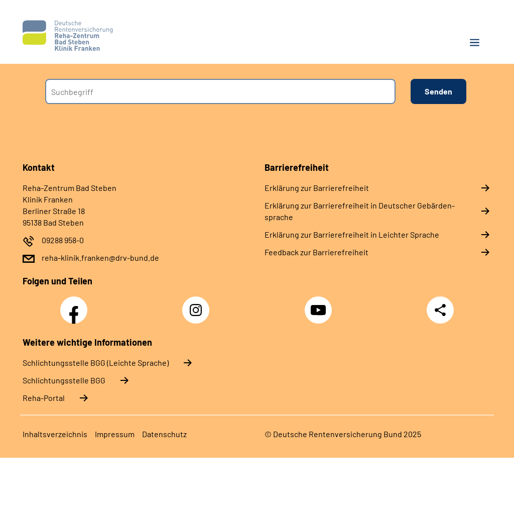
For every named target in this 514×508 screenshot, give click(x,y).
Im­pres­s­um (115, 434)
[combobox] (220, 91)
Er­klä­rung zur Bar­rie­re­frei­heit (317, 187)
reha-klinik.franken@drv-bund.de (100, 257)
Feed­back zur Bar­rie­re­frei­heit (316, 252)
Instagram (198, 304)
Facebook (76, 304)
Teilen (440, 310)
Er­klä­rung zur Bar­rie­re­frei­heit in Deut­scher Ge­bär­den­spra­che (360, 211)
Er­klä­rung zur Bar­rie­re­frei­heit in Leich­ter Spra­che (352, 234)
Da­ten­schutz (164, 434)
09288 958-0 (63, 240)
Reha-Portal (44, 397)
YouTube (320, 304)
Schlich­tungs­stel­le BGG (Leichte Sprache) (96, 362)
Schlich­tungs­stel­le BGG (64, 380)
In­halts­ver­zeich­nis (55, 434)
